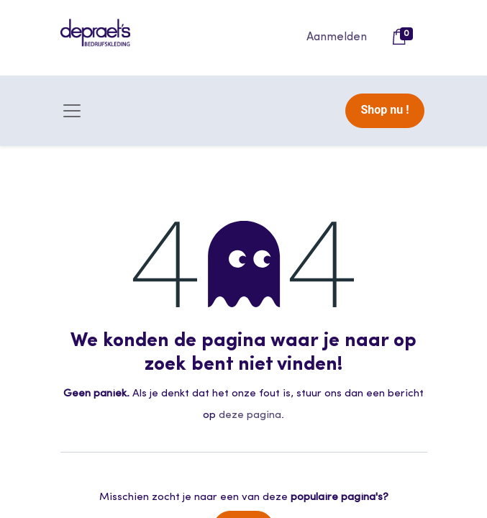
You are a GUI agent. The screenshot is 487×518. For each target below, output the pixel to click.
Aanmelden (336, 37)
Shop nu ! (384, 110)
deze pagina (250, 415)
